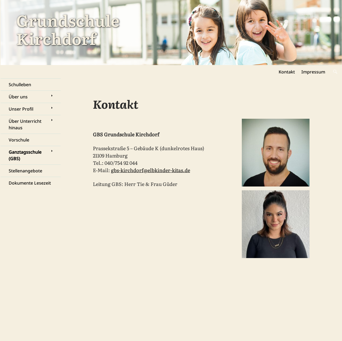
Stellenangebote (25, 171)
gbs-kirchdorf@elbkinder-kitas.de (150, 170)
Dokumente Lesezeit (30, 183)
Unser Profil (21, 109)
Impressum (313, 72)
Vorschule (19, 140)
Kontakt (287, 72)
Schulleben (20, 85)
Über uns (18, 97)
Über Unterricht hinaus (25, 124)
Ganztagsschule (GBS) (25, 155)
